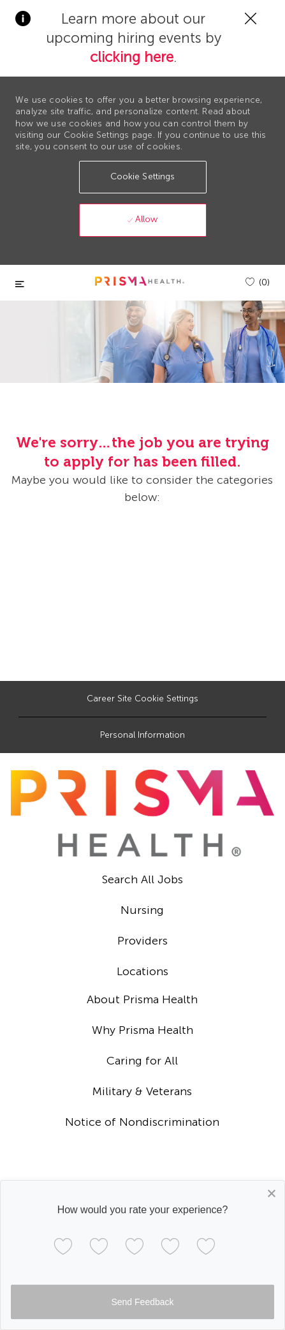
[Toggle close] (19, 284)
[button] (143, 177)
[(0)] (257, 282)
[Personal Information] (142, 735)
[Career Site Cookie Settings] (142, 699)
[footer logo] (142, 813)
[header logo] (139, 281)
